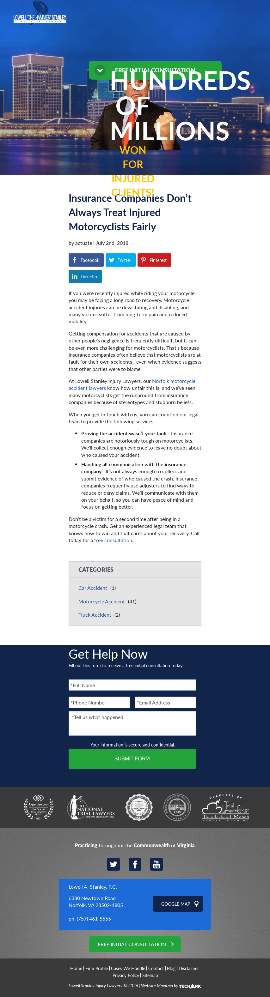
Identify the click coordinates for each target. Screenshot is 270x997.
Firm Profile (96, 968)
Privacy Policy (126, 975)
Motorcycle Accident (101, 601)
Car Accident (92, 587)
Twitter (113, 864)
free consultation (113, 540)
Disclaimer (189, 968)
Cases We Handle (128, 968)
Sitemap (150, 975)
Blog (171, 968)
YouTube (156, 864)
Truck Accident (94, 614)
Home (76, 968)
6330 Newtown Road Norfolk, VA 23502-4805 (96, 901)
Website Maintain (157, 985)
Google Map (175, 904)
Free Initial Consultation (132, 944)
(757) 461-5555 (94, 918)
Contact (156, 968)
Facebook (135, 864)
